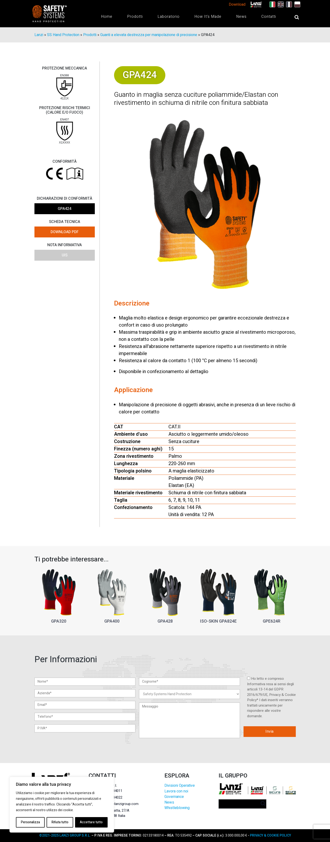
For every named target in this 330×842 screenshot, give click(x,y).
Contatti (268, 16)
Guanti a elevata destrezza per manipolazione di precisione (148, 35)
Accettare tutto (91, 822)
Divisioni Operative (179, 785)
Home (106, 16)
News (241, 16)
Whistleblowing (177, 808)
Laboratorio (169, 16)
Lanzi (38, 35)
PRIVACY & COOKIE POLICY (270, 835)
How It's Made (207, 16)
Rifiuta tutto (59, 822)
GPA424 (64, 209)
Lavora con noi (176, 791)
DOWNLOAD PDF (65, 232)
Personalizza (30, 822)
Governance (174, 797)
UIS (64, 255)
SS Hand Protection (63, 35)
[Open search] (292, 17)
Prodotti (135, 16)
